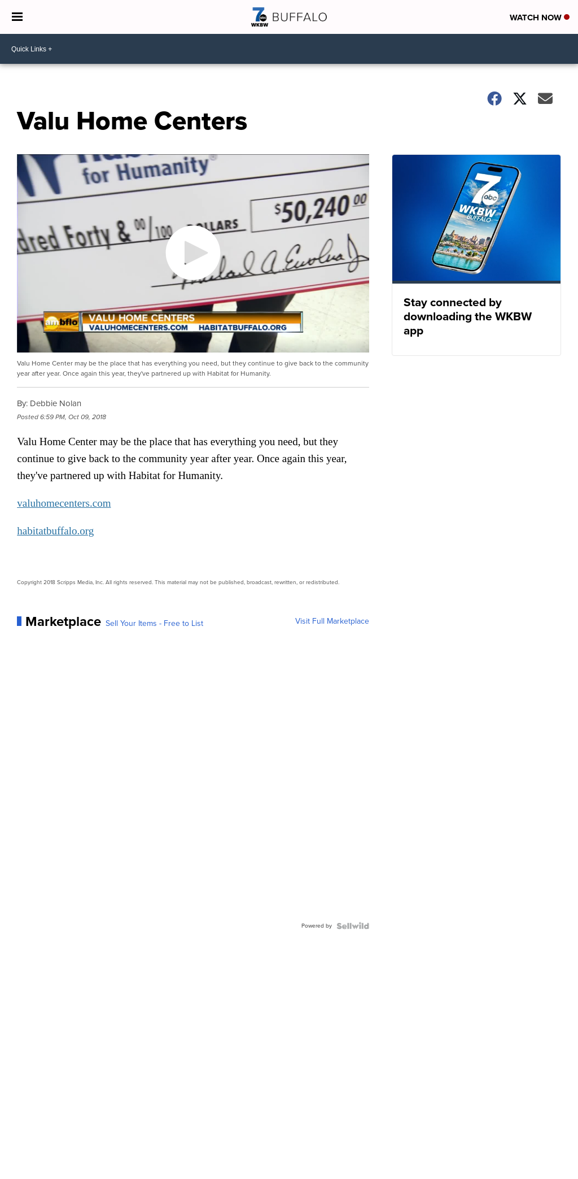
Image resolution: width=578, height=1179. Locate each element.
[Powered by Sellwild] (352, 926)
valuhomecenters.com (64, 503)
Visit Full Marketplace (332, 621)
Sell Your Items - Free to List (154, 624)
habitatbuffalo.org (55, 531)
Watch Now (540, 17)
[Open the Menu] (17, 17)
